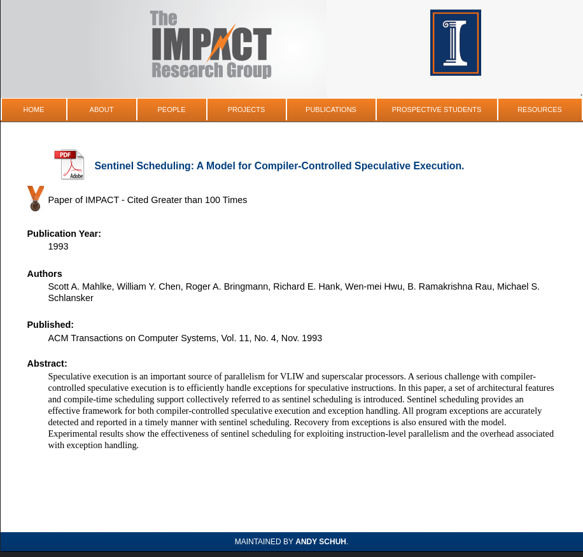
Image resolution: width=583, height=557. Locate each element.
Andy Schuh (320, 541)
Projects (246, 109)
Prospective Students (437, 109)
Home (34, 109)
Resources (539, 109)
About (102, 109)
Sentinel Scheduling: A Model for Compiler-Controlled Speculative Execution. (280, 165)
